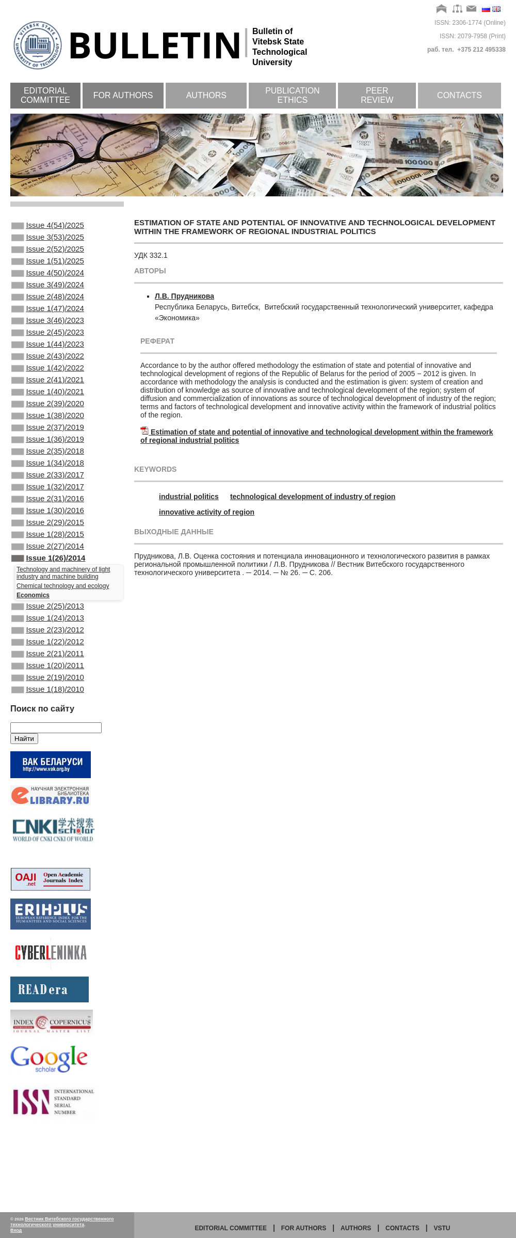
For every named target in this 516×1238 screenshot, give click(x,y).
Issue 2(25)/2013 (47, 667)
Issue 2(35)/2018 (47, 491)
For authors (123, 95)
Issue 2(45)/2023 (47, 352)
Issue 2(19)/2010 (47, 750)
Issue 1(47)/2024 (47, 324)
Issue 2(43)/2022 (47, 379)
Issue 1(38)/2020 (47, 449)
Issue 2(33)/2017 (47, 519)
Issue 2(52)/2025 (47, 254)
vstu (442, 1228)
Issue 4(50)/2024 (47, 282)
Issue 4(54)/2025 (47, 226)
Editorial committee (45, 95)
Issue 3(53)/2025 (47, 240)
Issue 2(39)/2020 (47, 435)
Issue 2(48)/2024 (47, 310)
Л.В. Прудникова (184, 296)
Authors (206, 95)
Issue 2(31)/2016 (47, 547)
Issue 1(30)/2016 (47, 561)
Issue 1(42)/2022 (47, 393)
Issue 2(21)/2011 (47, 723)
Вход (16, 1230)
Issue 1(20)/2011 (47, 737)
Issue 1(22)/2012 (47, 709)
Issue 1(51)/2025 (47, 268)
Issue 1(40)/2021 (47, 421)
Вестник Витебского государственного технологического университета (62, 1221)
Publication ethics (292, 95)
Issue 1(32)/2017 (47, 533)
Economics (33, 655)
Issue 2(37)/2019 (47, 463)
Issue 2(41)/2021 (47, 407)
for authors (304, 1228)
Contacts (459, 95)
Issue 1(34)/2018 (47, 505)
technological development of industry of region (312, 496)
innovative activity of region (206, 512)
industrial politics (189, 496)
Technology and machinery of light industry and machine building (63, 633)
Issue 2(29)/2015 (47, 575)
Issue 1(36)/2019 (47, 477)
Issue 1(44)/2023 (47, 366)
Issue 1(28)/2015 (47, 589)
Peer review (377, 95)
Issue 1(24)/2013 (47, 681)
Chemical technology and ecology (63, 645)
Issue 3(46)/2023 (47, 338)
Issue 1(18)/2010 (47, 764)
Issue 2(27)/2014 (47, 603)
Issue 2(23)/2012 (47, 695)
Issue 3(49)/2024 (47, 296)
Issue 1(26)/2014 (48, 617)
